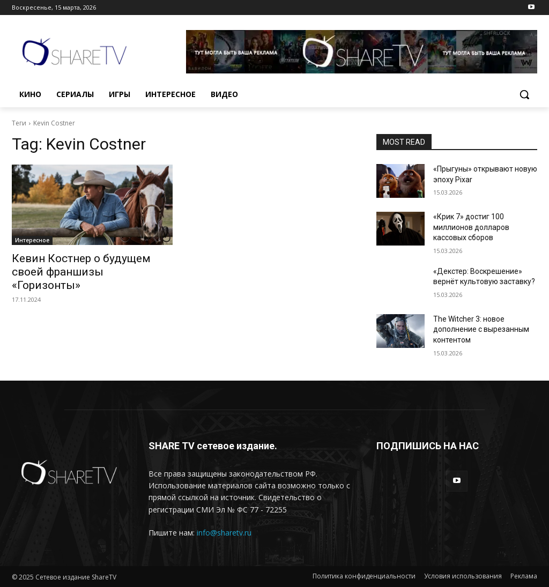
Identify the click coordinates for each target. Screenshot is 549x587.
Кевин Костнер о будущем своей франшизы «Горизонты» (81, 272)
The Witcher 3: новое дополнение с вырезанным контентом (481, 329)
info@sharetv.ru (224, 532)
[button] (524, 94)
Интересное (32, 240)
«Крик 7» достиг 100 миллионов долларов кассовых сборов (471, 227)
